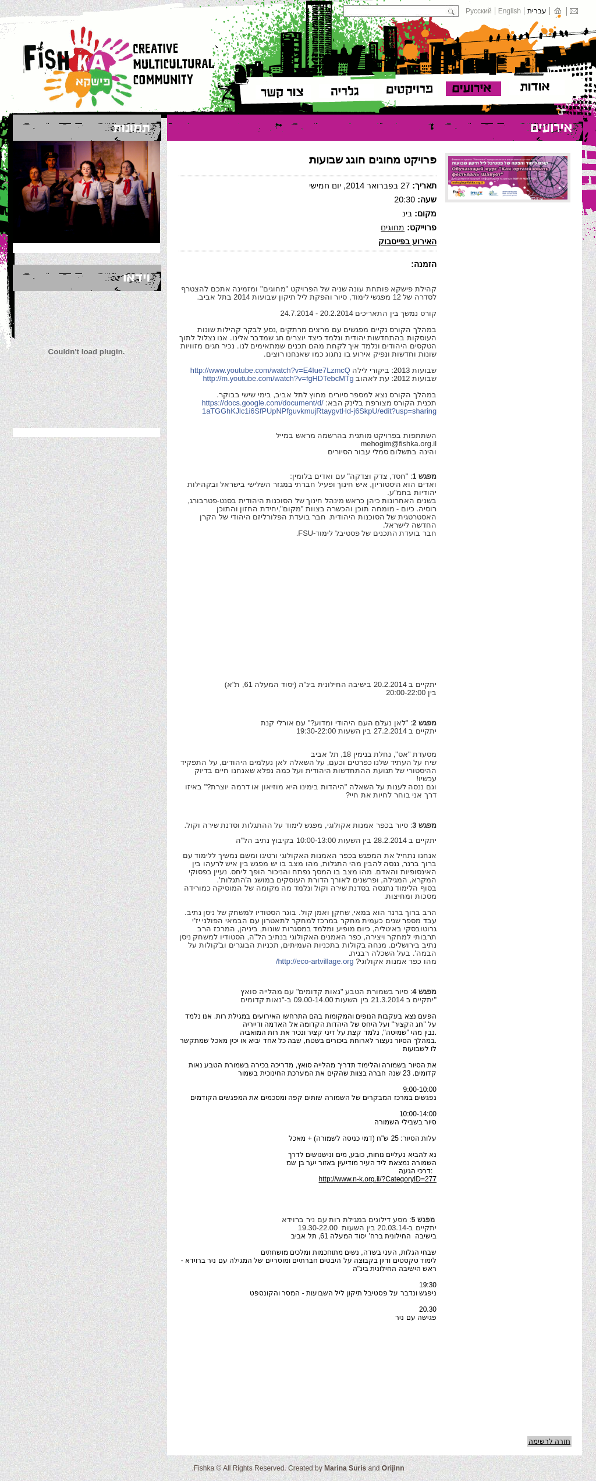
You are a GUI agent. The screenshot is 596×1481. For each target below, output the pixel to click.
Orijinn (393, 1468)
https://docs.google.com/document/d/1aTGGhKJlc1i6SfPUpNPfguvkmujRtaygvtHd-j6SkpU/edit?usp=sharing (319, 406)
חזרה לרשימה (549, 1441)
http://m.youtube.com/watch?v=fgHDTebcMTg (278, 378)
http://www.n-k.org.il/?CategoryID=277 (378, 1179)
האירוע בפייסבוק (407, 241)
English (509, 11)
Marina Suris (345, 1468)
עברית (537, 11)
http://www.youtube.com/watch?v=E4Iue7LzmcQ (270, 370)
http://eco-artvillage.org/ (315, 961)
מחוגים (393, 227)
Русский (479, 11)
